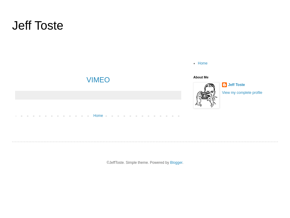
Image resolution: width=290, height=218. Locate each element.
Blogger (176, 162)
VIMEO (98, 80)
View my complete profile (242, 93)
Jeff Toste (37, 25)
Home (98, 116)
